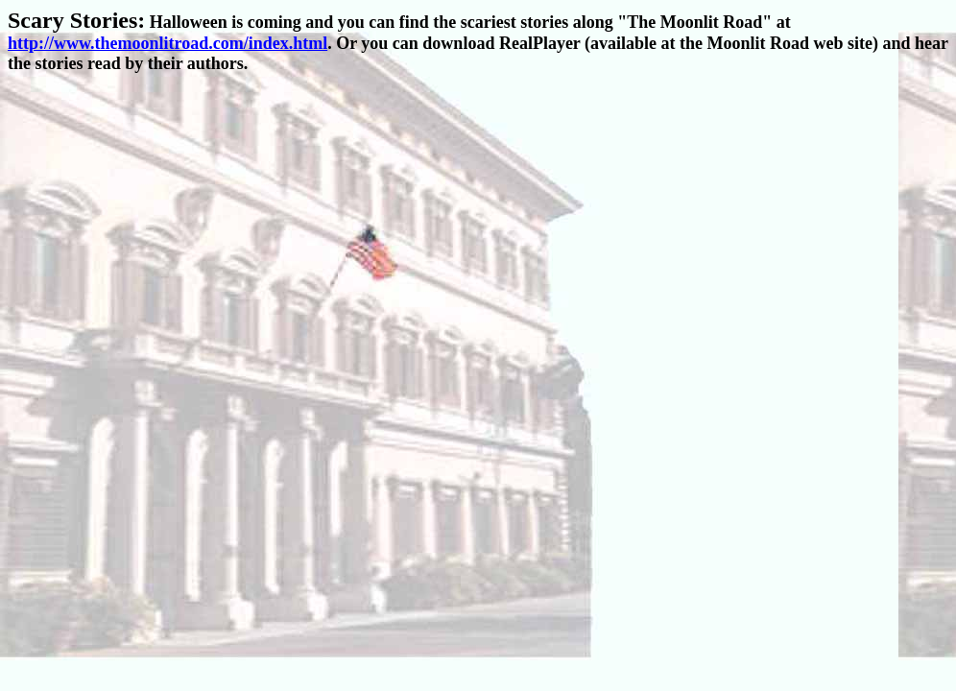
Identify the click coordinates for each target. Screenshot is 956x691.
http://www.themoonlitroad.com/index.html (167, 43)
